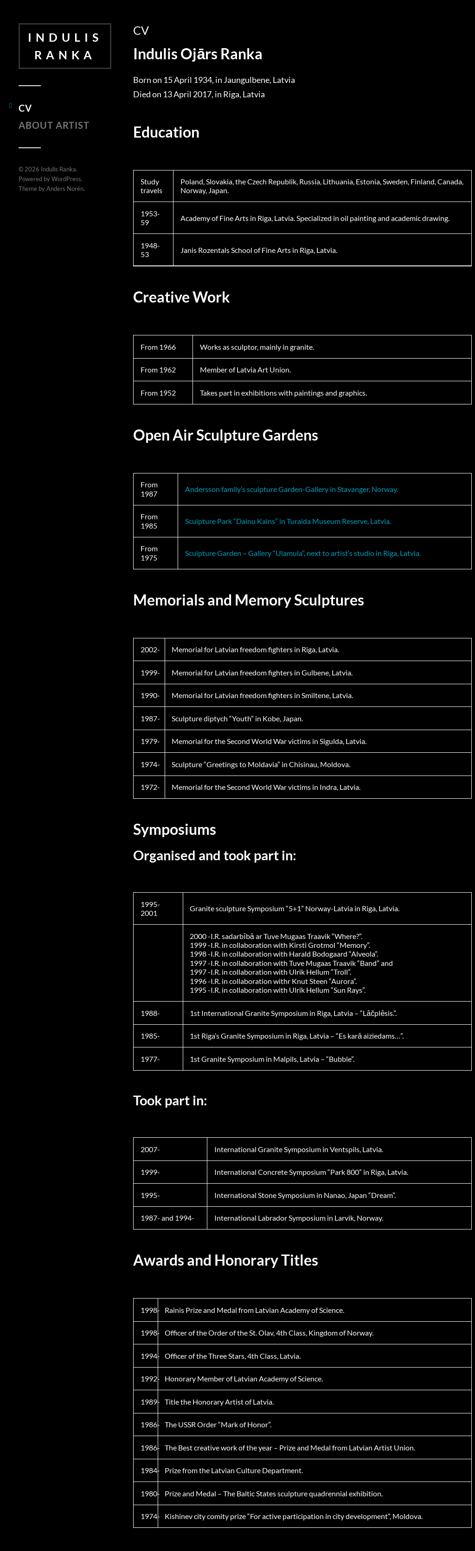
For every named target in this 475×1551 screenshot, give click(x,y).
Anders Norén (64, 188)
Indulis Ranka (65, 46)
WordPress (66, 179)
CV (25, 107)
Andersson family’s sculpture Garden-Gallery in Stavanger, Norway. (291, 489)
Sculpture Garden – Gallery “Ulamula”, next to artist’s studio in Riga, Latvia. (303, 553)
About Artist (54, 125)
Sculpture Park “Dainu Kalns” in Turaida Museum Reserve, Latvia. (288, 521)
